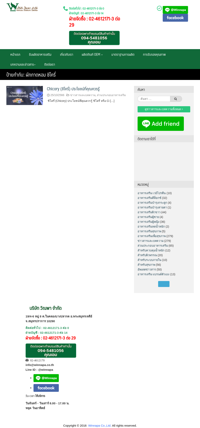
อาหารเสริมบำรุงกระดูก (152, 202)
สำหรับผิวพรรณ (147, 255)
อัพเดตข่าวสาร (147, 269)
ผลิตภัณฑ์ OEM (92, 54)
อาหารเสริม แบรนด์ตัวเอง (153, 274)
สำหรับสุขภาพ (146, 264)
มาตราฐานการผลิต (122, 54)
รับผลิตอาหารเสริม (40, 54)
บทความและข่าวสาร (23, 64)
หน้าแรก (15, 54)
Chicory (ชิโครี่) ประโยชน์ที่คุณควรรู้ (73, 88)
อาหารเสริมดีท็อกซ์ (149, 197)
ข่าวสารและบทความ (83, 95)
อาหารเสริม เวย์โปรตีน (152, 193)
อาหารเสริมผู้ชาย (148, 217)
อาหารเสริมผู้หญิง (148, 221)
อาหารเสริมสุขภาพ (149, 231)
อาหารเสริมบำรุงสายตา (152, 207)
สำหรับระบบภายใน (149, 260)
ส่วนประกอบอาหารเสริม (111, 95)
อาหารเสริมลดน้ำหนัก (151, 226)
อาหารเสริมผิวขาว (149, 212)
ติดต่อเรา (49, 64)
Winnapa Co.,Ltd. (99, 425)
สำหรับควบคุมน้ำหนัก (151, 250)
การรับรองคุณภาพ (154, 54)
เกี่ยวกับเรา (66, 54)
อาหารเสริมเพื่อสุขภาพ (152, 236)
